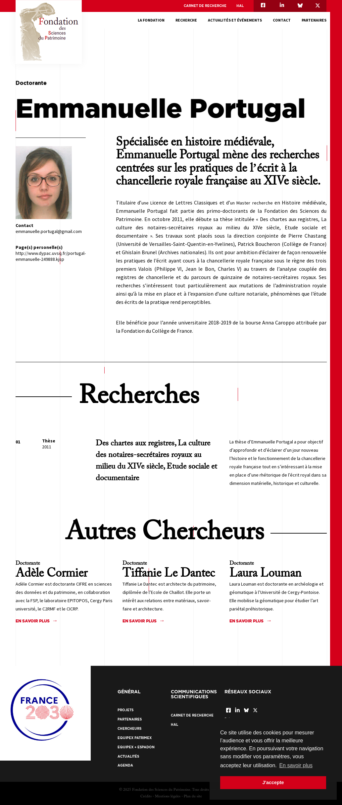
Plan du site (193, 796)
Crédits (146, 796)
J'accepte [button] (273, 782)
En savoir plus (33, 621)
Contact (282, 20)
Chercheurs (129, 728)
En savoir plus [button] (296, 765)
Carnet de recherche (205, 6)
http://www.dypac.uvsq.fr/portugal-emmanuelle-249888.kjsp (51, 256)
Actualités (128, 756)
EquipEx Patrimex (135, 738)
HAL (240, 6)
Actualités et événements (235, 20)
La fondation (151, 20)
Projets (125, 710)
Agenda (125, 765)
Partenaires (314, 20)
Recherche (186, 20)
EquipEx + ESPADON (136, 747)
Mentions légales (167, 796)
